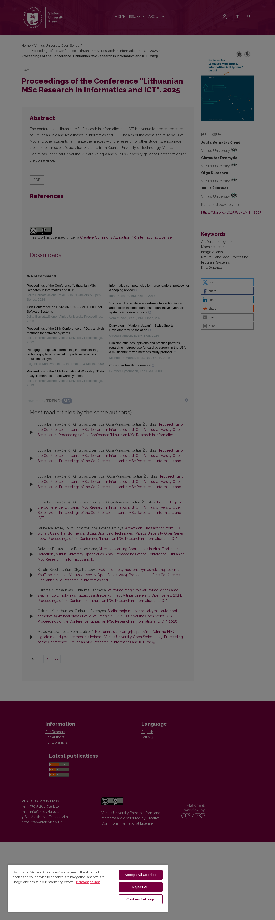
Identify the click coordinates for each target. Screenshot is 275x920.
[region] (88, 888)
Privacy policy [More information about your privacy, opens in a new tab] (88, 882)
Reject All (140, 887)
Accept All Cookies (140, 875)
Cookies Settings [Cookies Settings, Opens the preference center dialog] (140, 899)
